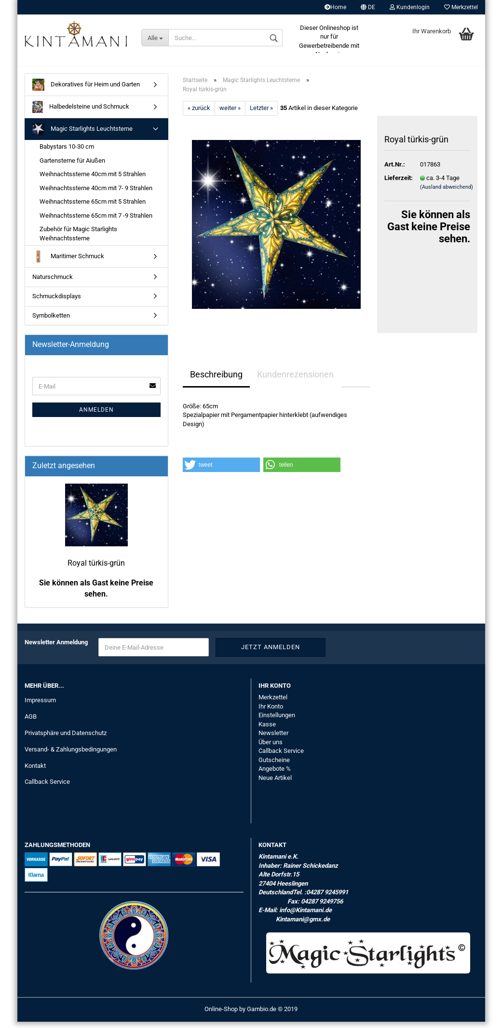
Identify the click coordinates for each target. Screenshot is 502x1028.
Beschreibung (216, 380)
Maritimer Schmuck (68, 263)
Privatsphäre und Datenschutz (66, 739)
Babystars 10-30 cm (67, 152)
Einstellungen (276, 721)
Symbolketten (51, 321)
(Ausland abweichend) (446, 193)
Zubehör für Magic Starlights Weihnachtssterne (78, 240)
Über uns (270, 748)
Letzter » (261, 114)
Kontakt (35, 772)
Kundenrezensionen (295, 380)
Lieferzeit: (395, 184)
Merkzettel (461, 7)
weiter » (230, 114)
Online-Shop (221, 1015)
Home (335, 7)
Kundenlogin (410, 7)
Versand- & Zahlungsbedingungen (71, 755)
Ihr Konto (270, 712)
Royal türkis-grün (96, 569)
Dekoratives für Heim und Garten (86, 91)
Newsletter (273, 739)
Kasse (267, 730)
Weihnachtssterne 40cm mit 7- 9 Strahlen (96, 194)
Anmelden (96, 416)
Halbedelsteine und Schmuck (81, 113)
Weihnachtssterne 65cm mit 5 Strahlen (93, 207)
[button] (221, 471)
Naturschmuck (52, 283)
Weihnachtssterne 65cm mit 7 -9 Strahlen (96, 221)
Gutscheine (274, 766)
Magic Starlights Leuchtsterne (82, 135)
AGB (31, 722)
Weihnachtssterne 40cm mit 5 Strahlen (93, 180)
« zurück (199, 114)
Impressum (40, 706)
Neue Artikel (275, 784)
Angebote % (274, 774)
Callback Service (47, 788)
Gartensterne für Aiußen (72, 166)
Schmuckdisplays (56, 302)
